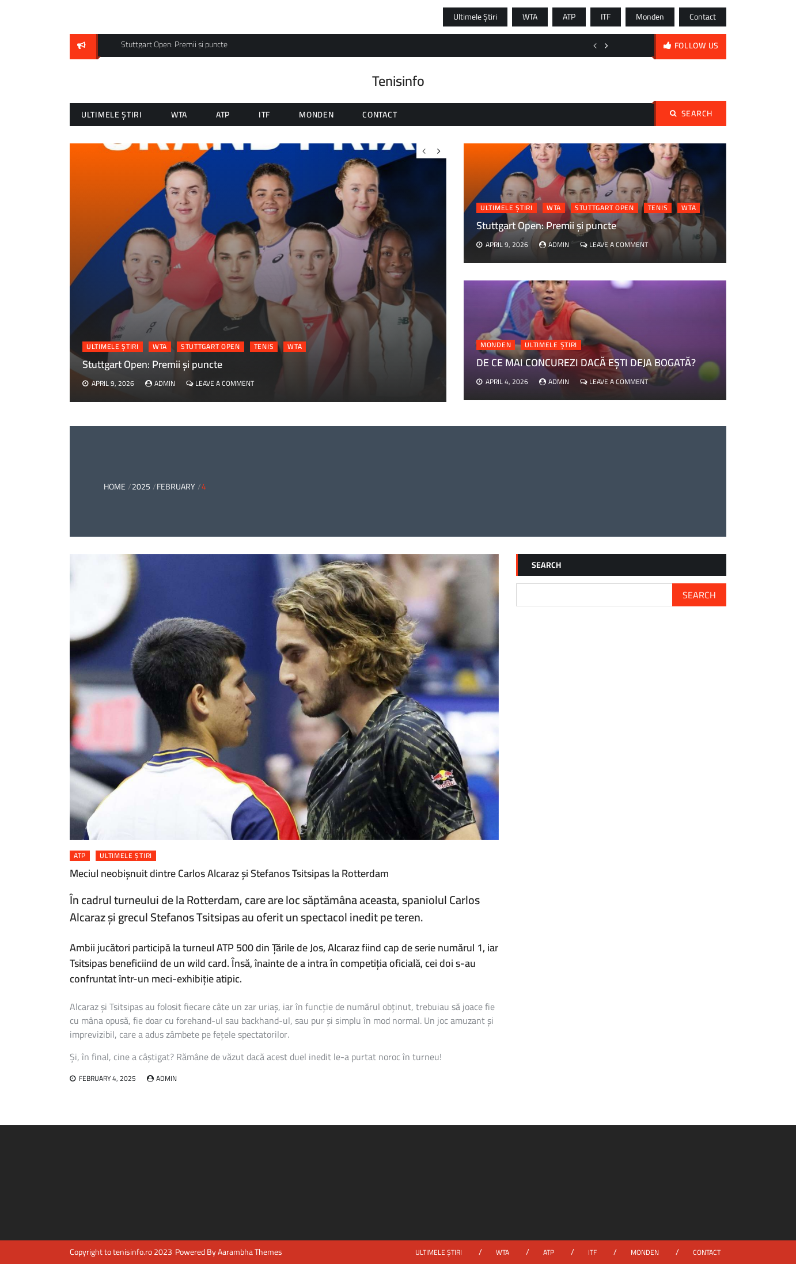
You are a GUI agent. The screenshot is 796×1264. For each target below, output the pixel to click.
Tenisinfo (398, 81)
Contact (702, 16)
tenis (658, 208)
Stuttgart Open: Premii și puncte (546, 225)
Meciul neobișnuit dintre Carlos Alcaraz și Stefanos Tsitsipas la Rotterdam (229, 873)
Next (606, 45)
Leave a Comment (618, 244)
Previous (595, 45)
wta (688, 208)
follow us (696, 45)
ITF (606, 16)
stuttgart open (604, 208)
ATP (569, 16)
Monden (650, 16)
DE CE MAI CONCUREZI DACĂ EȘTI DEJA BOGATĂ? (586, 362)
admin (558, 244)
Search (691, 113)
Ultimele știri (475, 16)
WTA (529, 16)
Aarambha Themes (250, 1251)
